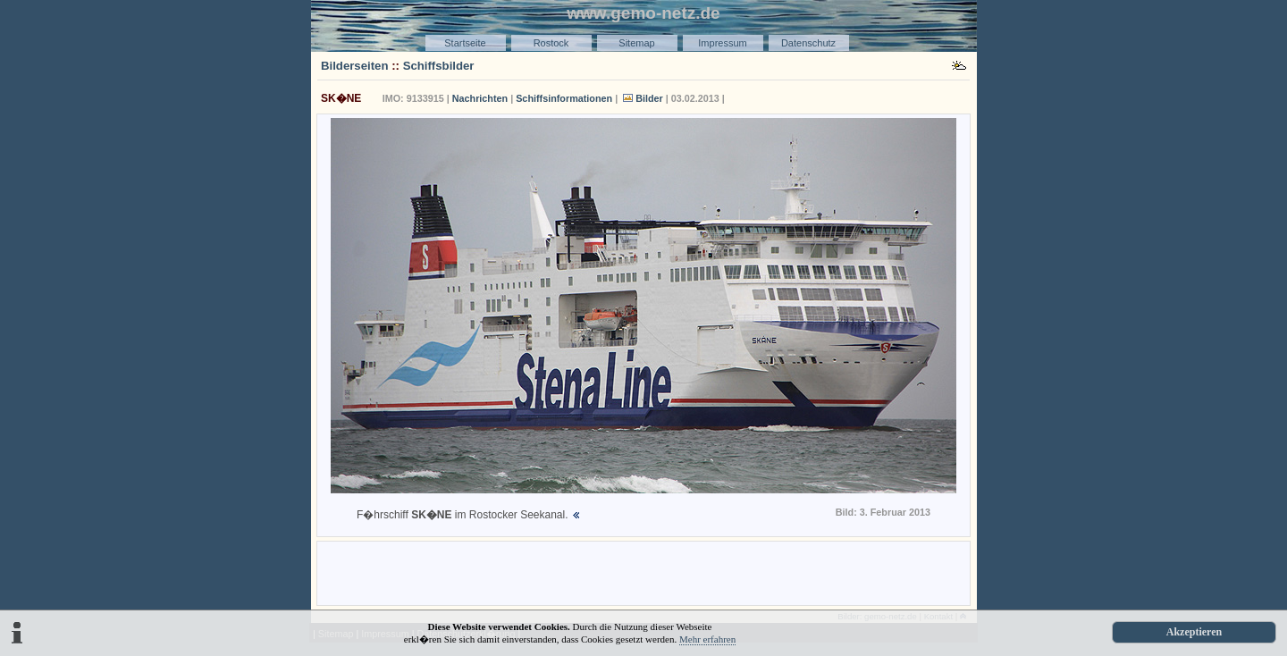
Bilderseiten (355, 65)
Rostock (551, 43)
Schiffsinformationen (564, 98)
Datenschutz (808, 43)
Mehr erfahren (707, 639)
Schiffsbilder (439, 65)
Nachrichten (480, 98)
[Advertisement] (643, 572)
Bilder (649, 98)
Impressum (722, 43)
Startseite (464, 43)
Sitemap (636, 43)
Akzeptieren (1194, 632)
